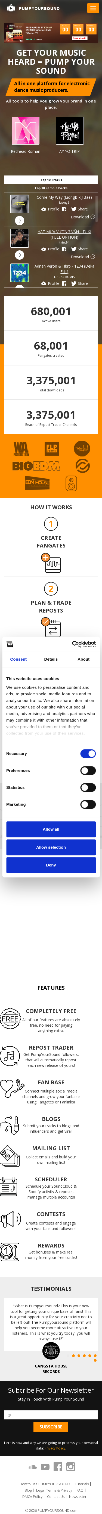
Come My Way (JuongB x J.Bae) (64, 197)
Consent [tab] (18, 659)
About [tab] (83, 659)
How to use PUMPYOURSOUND (45, 1484)
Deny (51, 865)
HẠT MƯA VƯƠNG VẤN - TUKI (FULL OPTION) (64, 234)
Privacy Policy (55, 1448)
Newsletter (77, 1496)
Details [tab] (51, 659)
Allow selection (51, 847)
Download (83, 216)
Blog (28, 1490)
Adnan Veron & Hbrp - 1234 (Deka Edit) (64, 268)
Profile (50, 209)
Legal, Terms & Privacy (54, 1490)
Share (79, 209)
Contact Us (55, 1496)
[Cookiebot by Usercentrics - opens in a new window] (73, 644)
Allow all (51, 829)
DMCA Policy (32, 1496)
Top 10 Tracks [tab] (51, 180)
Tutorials (82, 1484)
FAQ (80, 1490)
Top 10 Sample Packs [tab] (51, 188)
